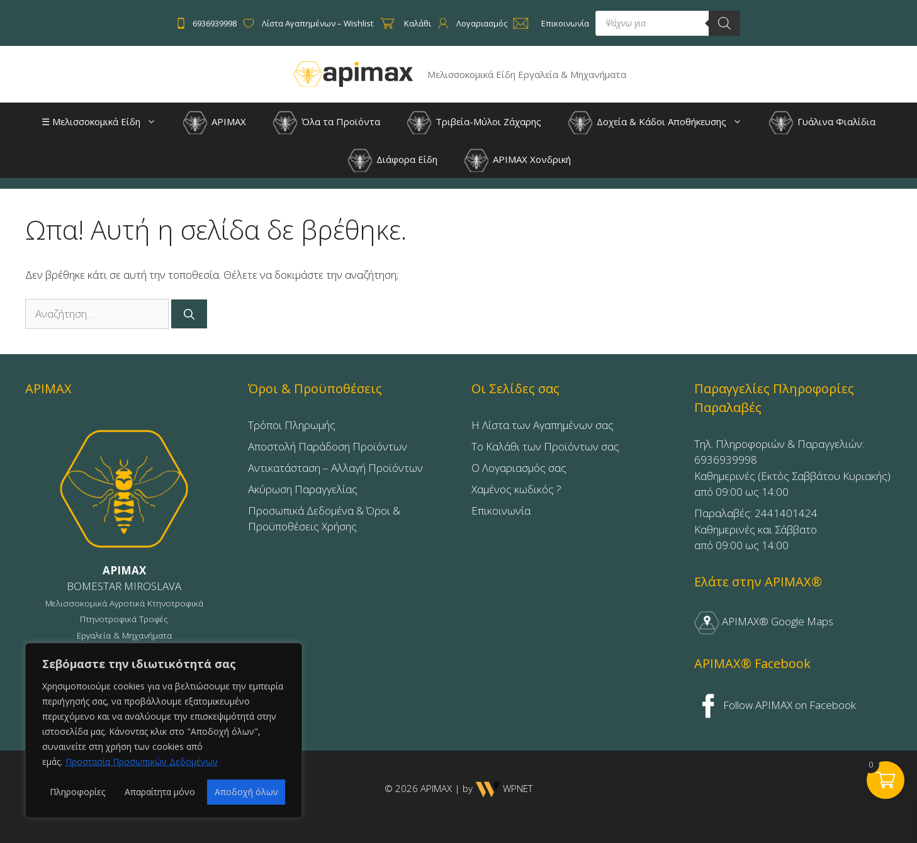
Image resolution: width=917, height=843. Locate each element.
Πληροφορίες (77, 792)
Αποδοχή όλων (246, 792)
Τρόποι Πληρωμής (291, 425)
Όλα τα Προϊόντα (326, 122)
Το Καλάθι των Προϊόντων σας (545, 446)
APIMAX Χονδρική (517, 160)
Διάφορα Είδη (392, 160)
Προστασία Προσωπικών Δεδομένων (141, 762)
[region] (163, 730)
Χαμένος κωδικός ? (516, 489)
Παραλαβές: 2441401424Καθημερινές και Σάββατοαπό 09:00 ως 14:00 (756, 529)
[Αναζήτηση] (189, 313)
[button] (154, 121)
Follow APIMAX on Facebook (775, 705)
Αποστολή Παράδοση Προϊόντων (327, 446)
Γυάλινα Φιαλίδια (821, 122)
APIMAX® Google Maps (763, 621)
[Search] (724, 23)
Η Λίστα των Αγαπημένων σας (542, 425)
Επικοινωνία (501, 510)
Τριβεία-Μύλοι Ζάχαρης (474, 122)
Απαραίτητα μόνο (160, 792)
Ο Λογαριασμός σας (518, 468)
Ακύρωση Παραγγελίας (302, 489)
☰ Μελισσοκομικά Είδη (105, 121)
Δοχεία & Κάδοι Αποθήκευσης (661, 121)
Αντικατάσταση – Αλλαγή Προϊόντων (335, 468)
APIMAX (214, 122)
